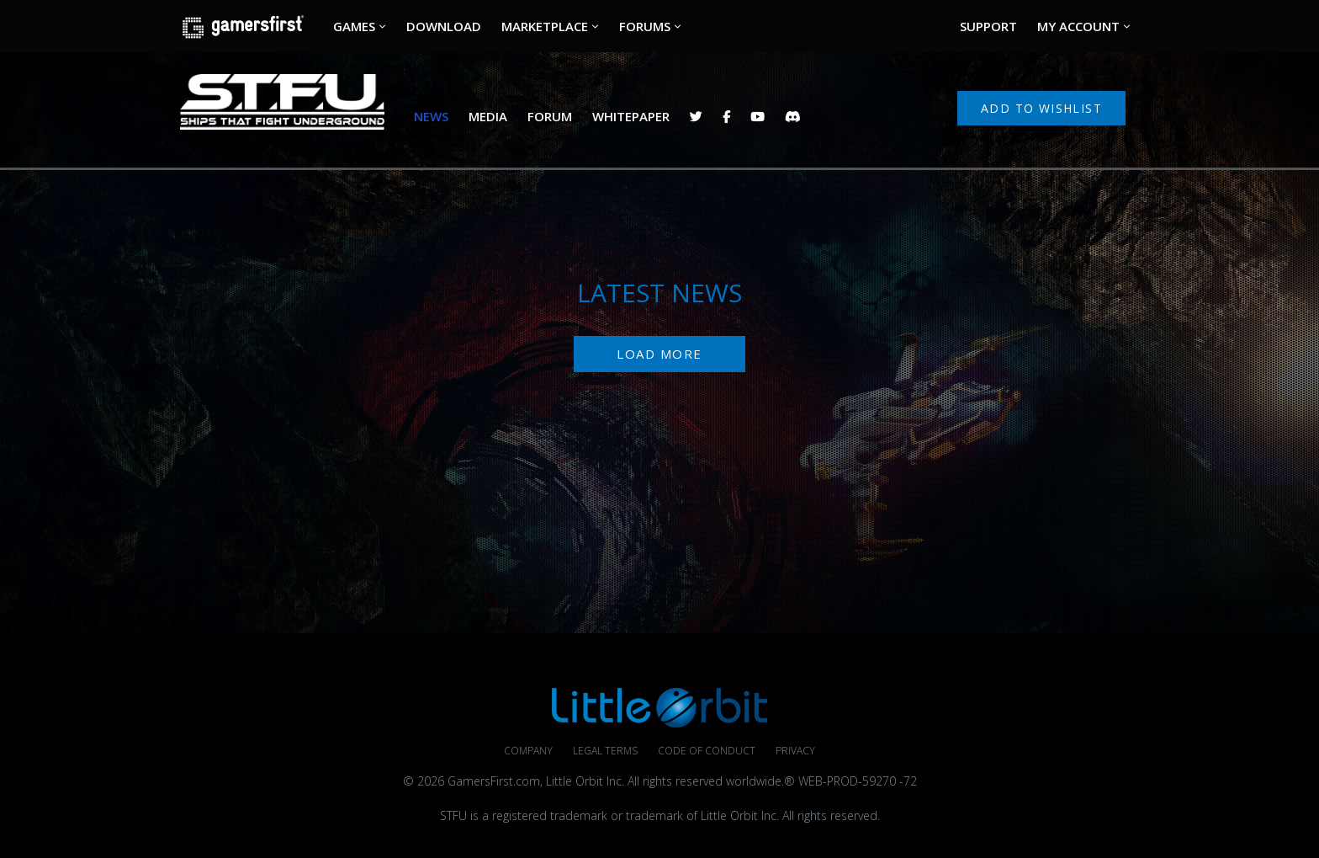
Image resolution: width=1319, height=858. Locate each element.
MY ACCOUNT (1078, 26)
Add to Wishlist (1041, 108)
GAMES (354, 26)
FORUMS (644, 26)
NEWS (431, 116)
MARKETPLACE (544, 26)
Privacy (795, 750)
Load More (659, 353)
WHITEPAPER (631, 116)
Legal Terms (605, 750)
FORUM (549, 116)
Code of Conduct (706, 750)
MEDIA (488, 116)
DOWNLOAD (443, 26)
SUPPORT (988, 26)
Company (528, 750)
